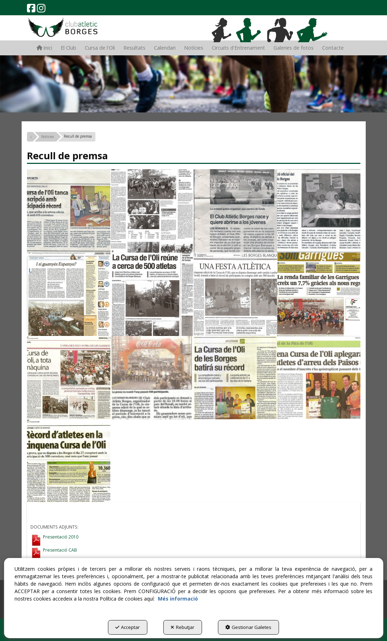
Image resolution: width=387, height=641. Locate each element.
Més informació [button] (178, 598)
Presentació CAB (60, 550)
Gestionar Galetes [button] (248, 627)
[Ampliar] (68, 211)
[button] (31, 9)
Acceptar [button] (127, 627)
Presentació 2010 (60, 537)
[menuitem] (44, 47)
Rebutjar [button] (182, 627)
